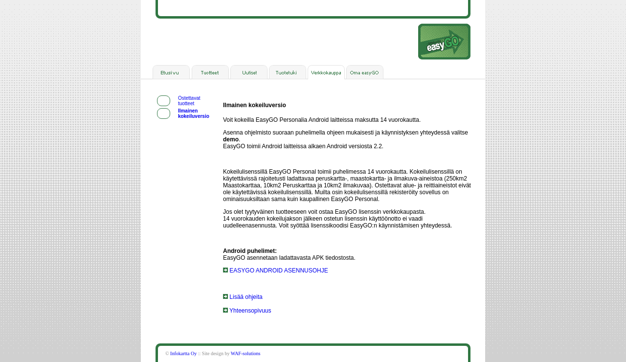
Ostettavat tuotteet (189, 100)
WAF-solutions (246, 353)
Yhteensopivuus (247, 310)
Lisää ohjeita (243, 297)
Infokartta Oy (183, 353)
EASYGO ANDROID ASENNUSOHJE (275, 270)
